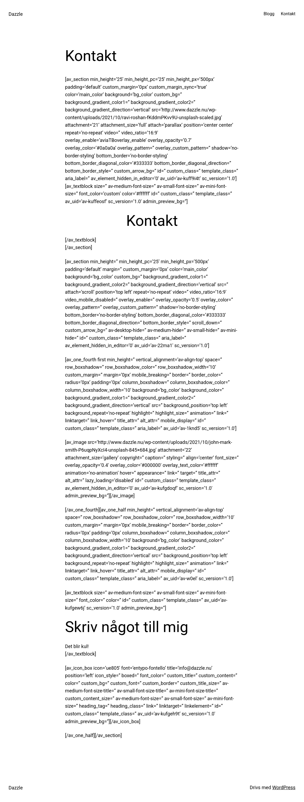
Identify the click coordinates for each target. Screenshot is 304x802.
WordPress (283, 787)
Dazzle (16, 14)
